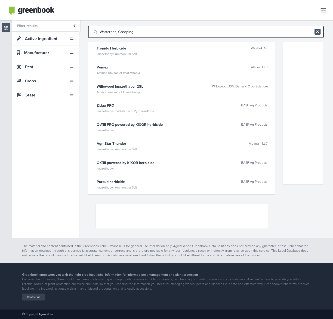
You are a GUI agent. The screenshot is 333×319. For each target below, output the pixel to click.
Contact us (33, 297)
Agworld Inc (46, 314)
